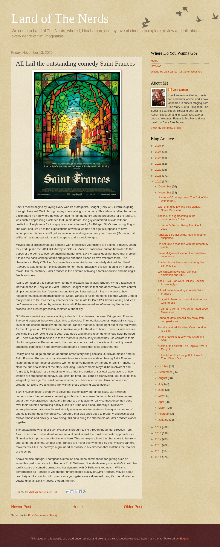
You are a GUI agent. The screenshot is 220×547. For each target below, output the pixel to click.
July (161, 384)
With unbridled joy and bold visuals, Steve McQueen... (179, 208)
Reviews (156, 66)
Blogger (184, 538)
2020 (158, 181)
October (163, 366)
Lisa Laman (180, 89)
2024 (158, 157)
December (165, 186)
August (163, 378)
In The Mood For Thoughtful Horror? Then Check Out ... (180, 357)
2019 (158, 427)
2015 (158, 451)
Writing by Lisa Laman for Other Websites (176, 71)
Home (77, 507)
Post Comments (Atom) (42, 515)
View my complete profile (166, 127)
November (165, 192)
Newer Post (21, 507)
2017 (158, 439)
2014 (158, 457)
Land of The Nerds (60, 18)
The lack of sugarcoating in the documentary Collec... (176, 217)
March (162, 407)
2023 (158, 163)
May (161, 395)
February (164, 413)
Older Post (133, 507)
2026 (158, 145)
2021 (158, 175)
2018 (158, 433)
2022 (158, 169)
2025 (158, 151)
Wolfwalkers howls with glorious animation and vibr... (177, 273)
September (165, 372)
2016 (158, 445)
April (161, 401)
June (161, 389)
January (163, 419)
